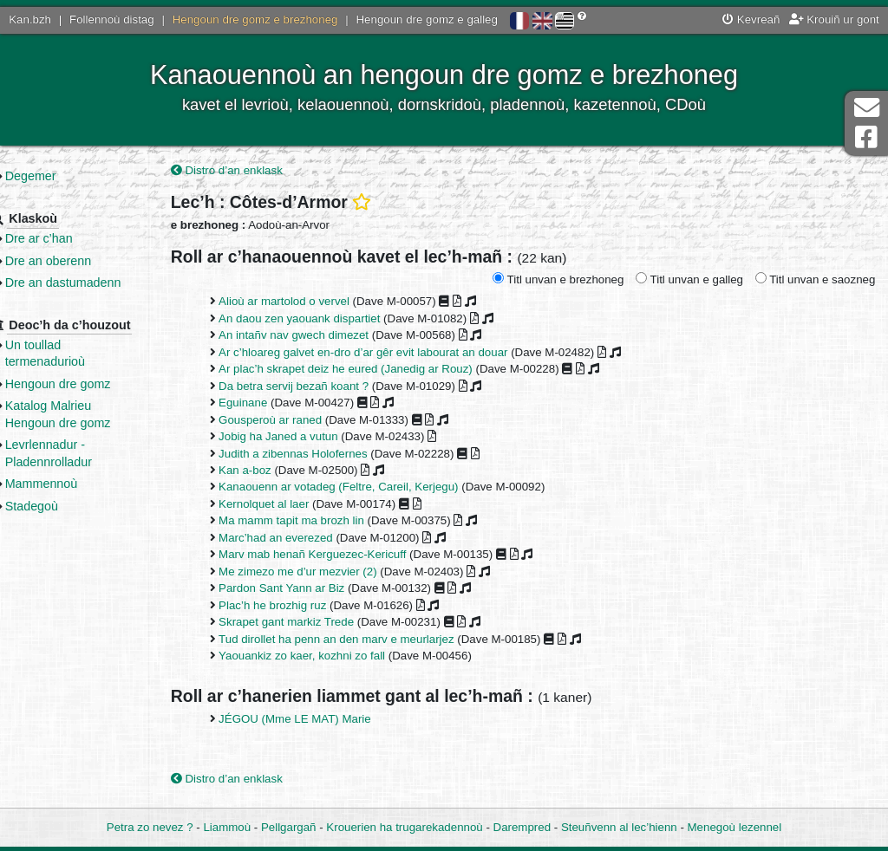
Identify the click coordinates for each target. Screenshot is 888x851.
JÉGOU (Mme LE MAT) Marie (320, 720)
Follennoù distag (111, 19)
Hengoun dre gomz (88, 384)
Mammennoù (72, 483)
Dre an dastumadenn (94, 282)
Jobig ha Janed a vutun (303, 437)
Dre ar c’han (69, 238)
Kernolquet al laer (289, 504)
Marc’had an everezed (301, 538)
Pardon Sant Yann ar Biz (306, 589)
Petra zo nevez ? (150, 827)
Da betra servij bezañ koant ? (319, 386)
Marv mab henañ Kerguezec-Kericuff (337, 555)
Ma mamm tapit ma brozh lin (316, 522)
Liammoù (227, 827)
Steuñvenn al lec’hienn (619, 827)
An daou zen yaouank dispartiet (324, 319)
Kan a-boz (270, 470)
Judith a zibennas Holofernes (318, 454)
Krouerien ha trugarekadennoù (404, 827)
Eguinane (268, 404)
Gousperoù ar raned (295, 420)
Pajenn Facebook (866, 137)
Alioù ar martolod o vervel (309, 302)
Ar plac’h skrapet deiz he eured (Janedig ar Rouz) (371, 370)
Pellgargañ (289, 827)
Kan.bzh (30, 19)
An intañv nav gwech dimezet (319, 336)
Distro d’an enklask (252, 171)
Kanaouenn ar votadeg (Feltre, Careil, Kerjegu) (363, 488)
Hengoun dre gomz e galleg (427, 19)
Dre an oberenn (79, 261)
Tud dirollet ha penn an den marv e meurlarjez (362, 639)
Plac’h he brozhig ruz (297, 606)
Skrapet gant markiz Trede (311, 622)
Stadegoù (62, 506)
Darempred (522, 827)
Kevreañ (751, 19)
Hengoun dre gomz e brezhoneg (255, 19)
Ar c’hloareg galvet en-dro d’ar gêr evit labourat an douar (388, 353)
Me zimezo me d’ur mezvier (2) (323, 572)
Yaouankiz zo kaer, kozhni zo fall (327, 656)
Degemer (61, 176)
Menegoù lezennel (735, 827)
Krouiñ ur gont (834, 19)
